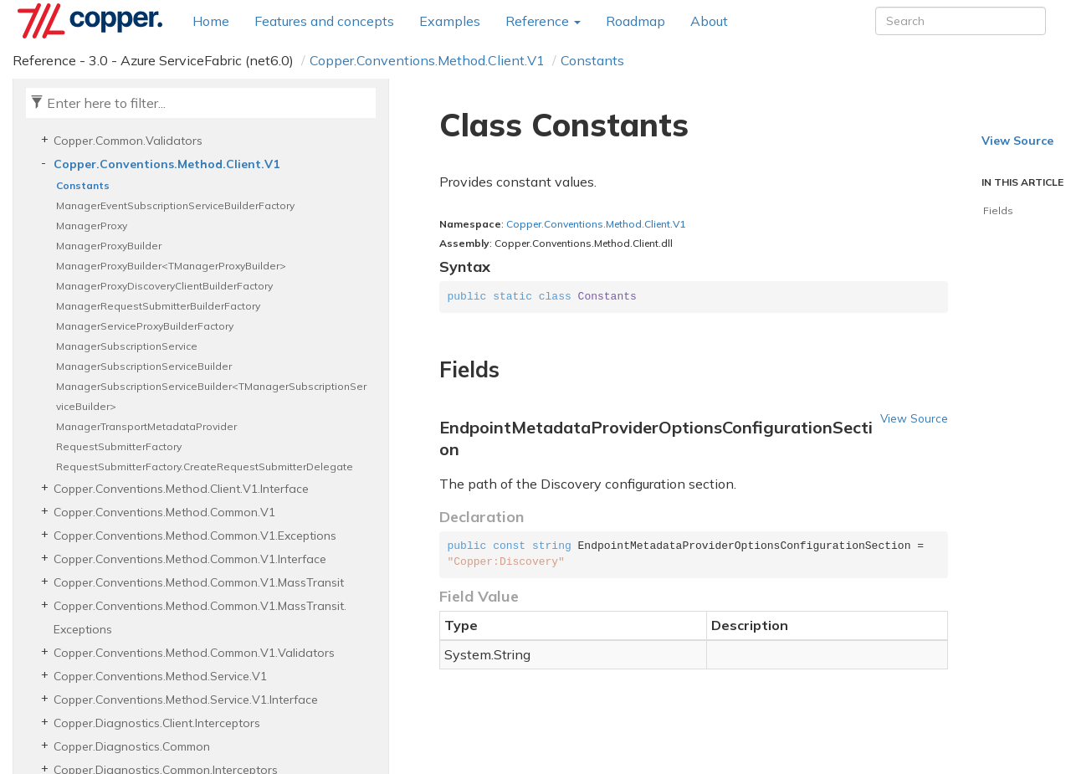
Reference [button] (543, 21)
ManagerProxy (91, 225)
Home (210, 21)
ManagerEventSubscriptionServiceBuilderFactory (175, 205)
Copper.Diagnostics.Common (132, 746)
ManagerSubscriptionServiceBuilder (144, 366)
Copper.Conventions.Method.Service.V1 (160, 676)
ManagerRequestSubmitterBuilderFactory (158, 306)
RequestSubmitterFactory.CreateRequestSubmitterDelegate (204, 466)
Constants (592, 60)
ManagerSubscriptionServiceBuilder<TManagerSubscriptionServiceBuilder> (211, 396)
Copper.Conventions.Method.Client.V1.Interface (181, 488)
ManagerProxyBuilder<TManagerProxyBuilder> (171, 265)
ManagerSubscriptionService (126, 346)
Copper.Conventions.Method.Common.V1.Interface (190, 558)
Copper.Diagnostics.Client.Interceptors (157, 722)
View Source (914, 418)
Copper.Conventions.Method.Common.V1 (164, 512)
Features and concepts (324, 21)
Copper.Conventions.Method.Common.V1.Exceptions (195, 535)
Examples (449, 21)
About (709, 21)
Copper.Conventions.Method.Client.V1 (427, 60)
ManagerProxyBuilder (108, 245)
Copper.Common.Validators (128, 140)
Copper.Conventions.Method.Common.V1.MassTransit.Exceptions (200, 617)
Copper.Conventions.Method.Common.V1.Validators (194, 652)
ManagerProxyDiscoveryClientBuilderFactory (164, 285)
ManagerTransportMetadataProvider (146, 426)
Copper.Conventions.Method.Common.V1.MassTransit (199, 582)
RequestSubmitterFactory (119, 446)
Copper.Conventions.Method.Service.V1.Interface (186, 699)
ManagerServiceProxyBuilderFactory (144, 326)
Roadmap (635, 21)
